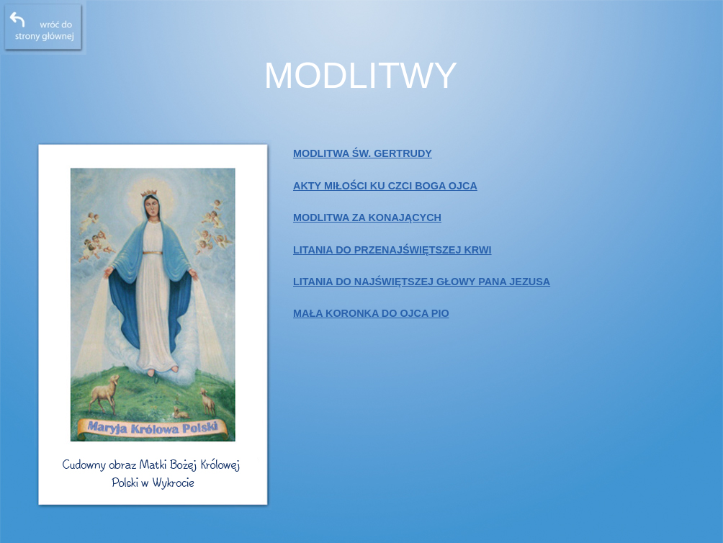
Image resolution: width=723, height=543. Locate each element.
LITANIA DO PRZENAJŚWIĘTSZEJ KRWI (392, 250)
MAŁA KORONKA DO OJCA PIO (371, 313)
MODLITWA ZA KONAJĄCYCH (367, 217)
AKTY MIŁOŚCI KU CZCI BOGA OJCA (385, 186)
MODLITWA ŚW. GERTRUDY (362, 153)
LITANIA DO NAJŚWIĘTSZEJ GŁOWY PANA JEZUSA (421, 281)
